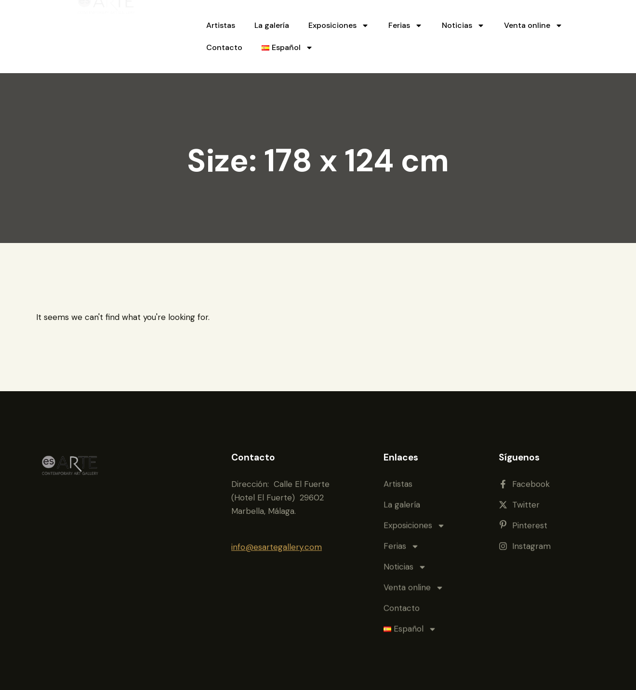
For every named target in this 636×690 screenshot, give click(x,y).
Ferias (405, 25)
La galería (271, 25)
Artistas (220, 25)
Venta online (533, 25)
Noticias (463, 25)
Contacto (224, 47)
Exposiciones (338, 25)
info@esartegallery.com (276, 530)
